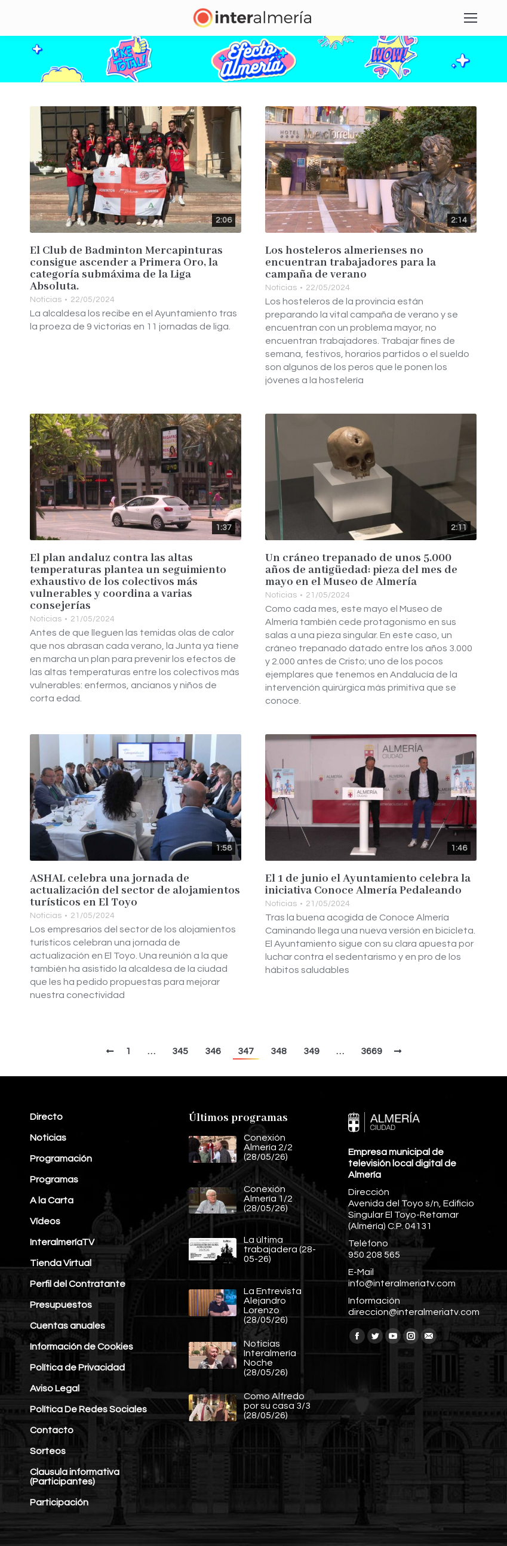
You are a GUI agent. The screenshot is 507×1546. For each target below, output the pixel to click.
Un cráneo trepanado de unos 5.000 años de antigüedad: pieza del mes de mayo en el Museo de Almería (361, 570)
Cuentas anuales (67, 1326)
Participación (59, 1502)
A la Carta (51, 1200)
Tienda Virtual (60, 1263)
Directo (46, 1117)
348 (279, 1051)
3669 (371, 1051)
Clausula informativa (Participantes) (74, 1476)
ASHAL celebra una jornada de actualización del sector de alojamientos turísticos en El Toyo (135, 890)
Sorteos (48, 1451)
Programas (54, 1179)
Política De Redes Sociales (88, 1409)
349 (311, 1051)
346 (213, 1051)
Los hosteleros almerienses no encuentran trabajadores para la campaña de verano (350, 263)
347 (246, 1051)
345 (180, 1051)
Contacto (51, 1430)
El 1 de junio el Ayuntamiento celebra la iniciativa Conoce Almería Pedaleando (368, 885)
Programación (61, 1158)
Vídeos (45, 1221)
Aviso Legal (54, 1388)
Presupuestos (61, 1305)
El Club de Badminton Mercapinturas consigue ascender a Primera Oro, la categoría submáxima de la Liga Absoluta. (126, 268)
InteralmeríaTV (62, 1242)
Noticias (46, 299)
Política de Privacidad (77, 1367)
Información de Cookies (81, 1346)
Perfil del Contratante (77, 1284)
